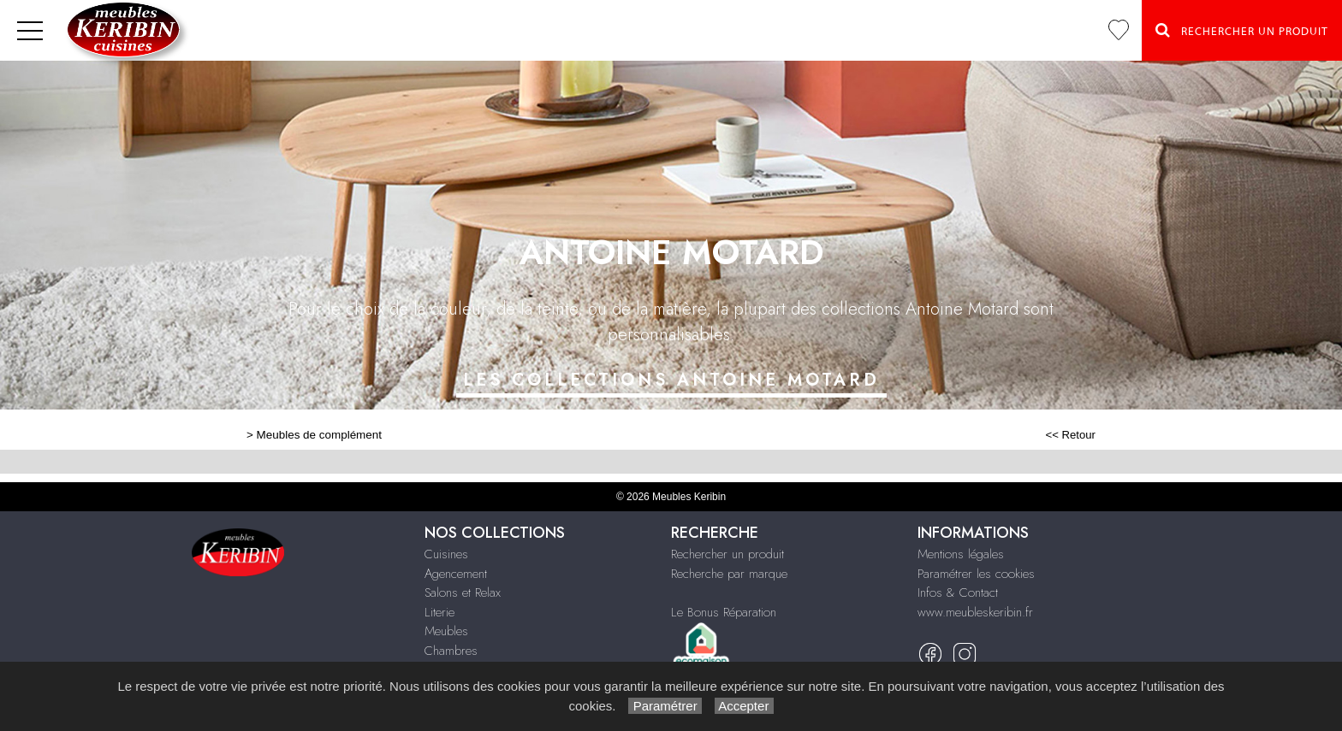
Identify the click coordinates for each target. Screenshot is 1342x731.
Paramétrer (664, 706)
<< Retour (1070, 434)
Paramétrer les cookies (976, 573)
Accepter (744, 706)
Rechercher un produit (727, 554)
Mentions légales (960, 554)
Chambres (451, 650)
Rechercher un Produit (1241, 30)
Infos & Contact (957, 592)
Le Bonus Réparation (723, 612)
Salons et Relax (463, 592)
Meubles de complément (319, 434)
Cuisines (446, 554)
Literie (439, 612)
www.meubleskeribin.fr (975, 612)
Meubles (446, 631)
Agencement (456, 573)
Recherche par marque (729, 573)
